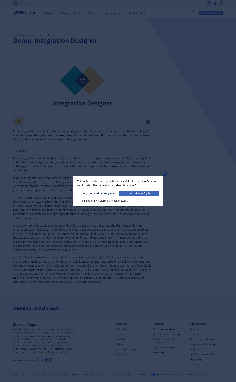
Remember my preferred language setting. (104, 200)
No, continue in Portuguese (97, 193)
